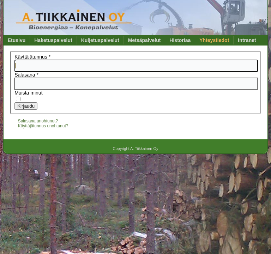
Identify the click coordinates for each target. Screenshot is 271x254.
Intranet (247, 40)
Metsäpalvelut (144, 40)
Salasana (26, 75)
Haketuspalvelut (53, 40)
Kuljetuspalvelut (100, 40)
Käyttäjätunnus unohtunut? (43, 125)
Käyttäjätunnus (32, 57)
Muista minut (28, 93)
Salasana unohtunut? (38, 121)
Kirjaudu (26, 106)
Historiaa (180, 40)
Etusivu (17, 40)
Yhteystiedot (214, 40)
